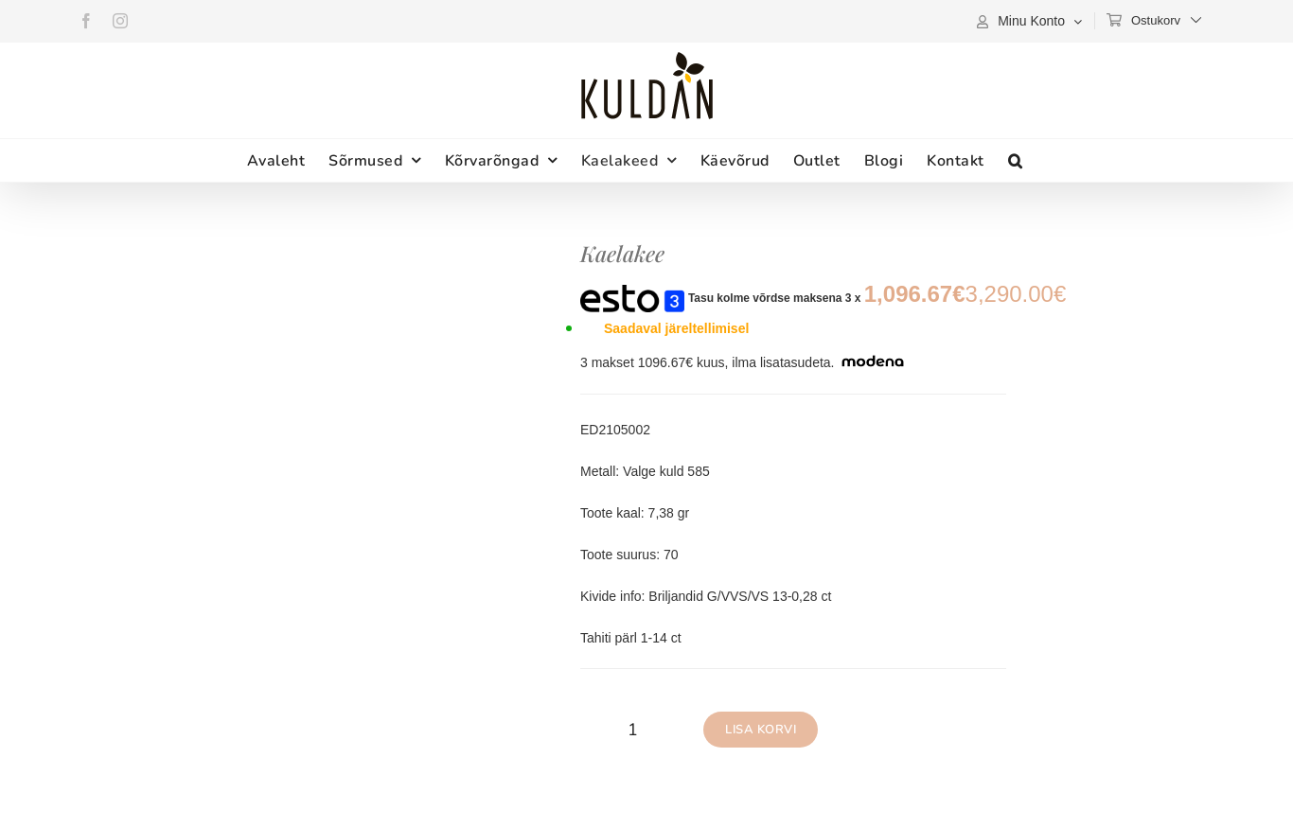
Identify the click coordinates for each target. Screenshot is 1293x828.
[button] (1015, 160)
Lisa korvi (760, 729)
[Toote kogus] (632, 730)
